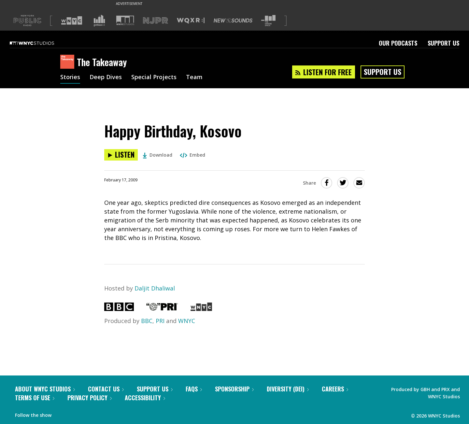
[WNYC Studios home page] (40, 43)
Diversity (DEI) (288, 389)
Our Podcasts (398, 43)
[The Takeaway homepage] (68, 62)
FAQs (194, 389)
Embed (192, 155)
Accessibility (145, 397)
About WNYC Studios (45, 389)
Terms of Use (34, 397)
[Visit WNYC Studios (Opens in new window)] (125, 20)
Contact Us (106, 389)
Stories (70, 77)
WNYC (186, 321)
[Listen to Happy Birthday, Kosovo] (121, 155)
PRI (160, 321)
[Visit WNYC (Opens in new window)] (71, 20)
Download (157, 155)
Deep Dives (106, 77)
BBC (146, 321)
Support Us (443, 43)
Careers (335, 389)
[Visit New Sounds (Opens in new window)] (233, 20)
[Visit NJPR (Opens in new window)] (155, 20)
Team (194, 77)
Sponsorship (234, 389)
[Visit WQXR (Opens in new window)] (191, 21)
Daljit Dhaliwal (155, 288)
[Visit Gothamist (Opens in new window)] (99, 20)
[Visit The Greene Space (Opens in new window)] (268, 20)
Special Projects (154, 77)
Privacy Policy (89, 397)
